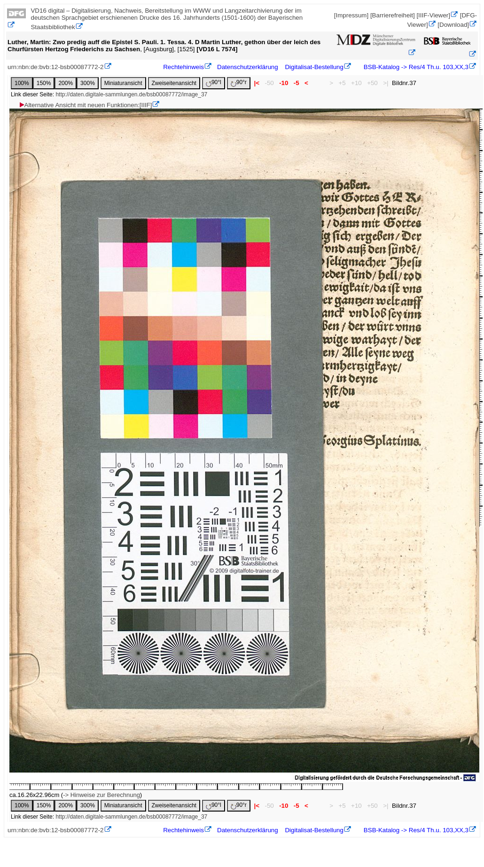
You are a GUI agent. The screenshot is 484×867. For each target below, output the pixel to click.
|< (256, 82)
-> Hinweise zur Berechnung (101, 794)
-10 (283, 82)
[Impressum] (351, 15)
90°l (213, 83)
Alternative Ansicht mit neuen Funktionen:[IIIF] (85, 105)
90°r (239, 83)
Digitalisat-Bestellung (314, 66)
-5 (296, 82)
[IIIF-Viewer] (433, 15)
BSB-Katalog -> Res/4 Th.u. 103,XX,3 (415, 66)
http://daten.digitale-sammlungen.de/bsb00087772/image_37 (131, 94)
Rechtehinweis (183, 66)
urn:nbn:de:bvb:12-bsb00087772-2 (56, 66)
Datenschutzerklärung (247, 66)
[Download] (453, 24)
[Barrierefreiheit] (392, 15)
